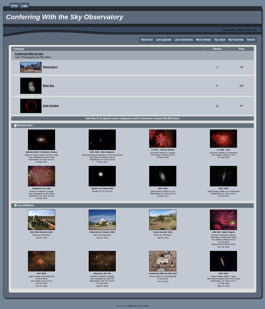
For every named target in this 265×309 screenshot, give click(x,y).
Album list (147, 39)
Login (24, 5)
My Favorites (236, 39)
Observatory (50, 67)
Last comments (183, 39)
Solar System (51, 105)
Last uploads (163, 39)
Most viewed (203, 39)
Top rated (219, 39)
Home (14, 5)
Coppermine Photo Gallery (138, 306)
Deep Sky (48, 85)
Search (251, 39)
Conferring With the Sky (29, 53)
